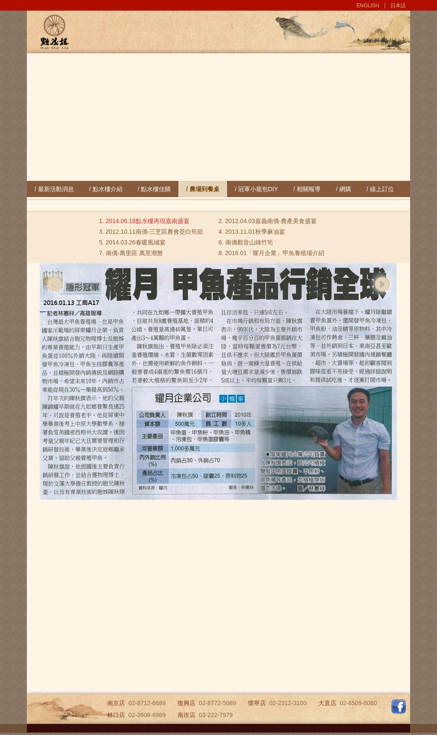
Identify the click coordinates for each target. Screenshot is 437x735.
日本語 (398, 6)
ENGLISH (368, 6)
